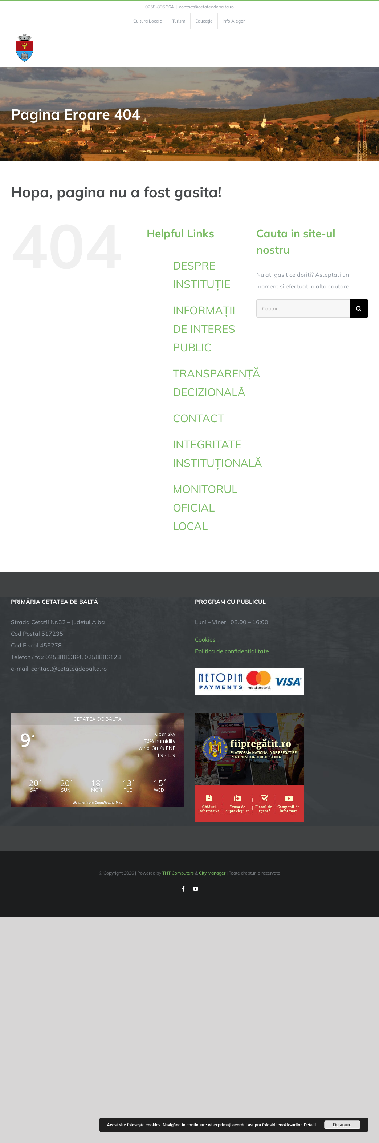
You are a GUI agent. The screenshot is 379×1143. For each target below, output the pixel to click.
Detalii (310, 1125)
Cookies (205, 639)
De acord (342, 1124)
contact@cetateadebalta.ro (206, 6)
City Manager (212, 873)
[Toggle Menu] (364, 48)
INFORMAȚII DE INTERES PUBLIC (204, 328)
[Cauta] (359, 308)
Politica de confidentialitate (232, 651)
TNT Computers (178, 873)
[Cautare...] (303, 308)
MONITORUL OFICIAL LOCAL (205, 507)
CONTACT (198, 418)
